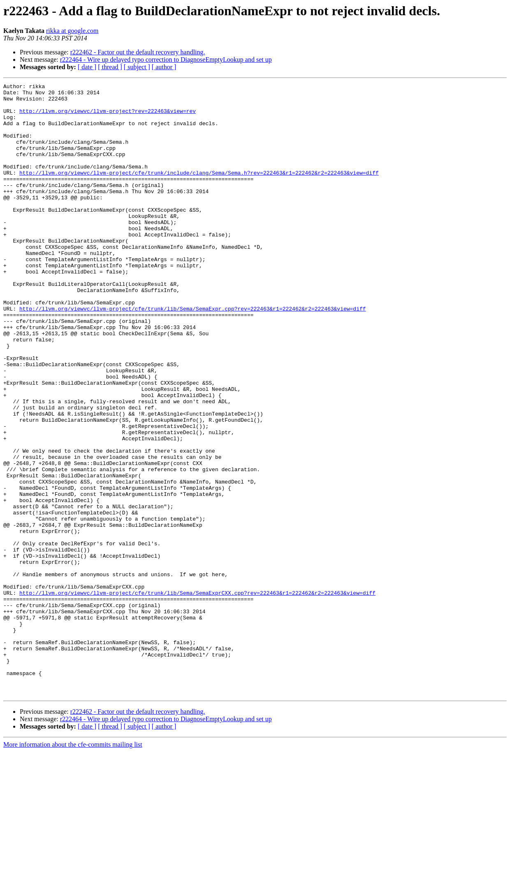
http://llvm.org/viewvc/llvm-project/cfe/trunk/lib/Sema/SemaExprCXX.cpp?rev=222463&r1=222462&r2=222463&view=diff (197, 695)
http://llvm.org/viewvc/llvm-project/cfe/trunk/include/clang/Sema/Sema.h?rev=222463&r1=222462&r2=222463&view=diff (199, 191)
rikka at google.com (72, 30)
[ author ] (164, 66)
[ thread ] (110, 66)
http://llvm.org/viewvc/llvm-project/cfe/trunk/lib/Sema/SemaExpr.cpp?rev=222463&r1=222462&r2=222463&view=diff (192, 354)
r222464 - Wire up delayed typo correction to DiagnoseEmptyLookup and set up (166, 59)
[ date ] (87, 66)
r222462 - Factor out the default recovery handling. (137, 52)
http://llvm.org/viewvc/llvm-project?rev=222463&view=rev (107, 117)
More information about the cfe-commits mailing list (72, 866)
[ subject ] (137, 66)
